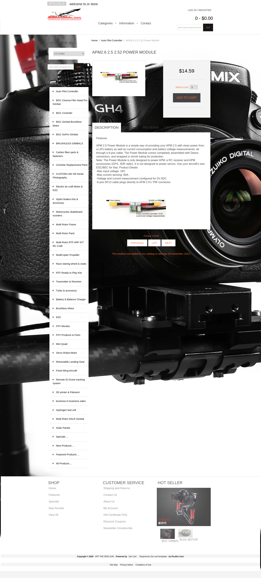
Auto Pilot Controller (111, 40)
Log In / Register (199, 10)
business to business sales (71, 403)
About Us (109, 501)
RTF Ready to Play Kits (70, 274)
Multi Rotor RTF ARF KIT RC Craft (69, 244)
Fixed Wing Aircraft (70, 371)
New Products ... (65, 445)
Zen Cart (132, 556)
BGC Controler (70, 113)
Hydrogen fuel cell (70, 410)
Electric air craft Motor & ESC (69, 188)
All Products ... (64, 463)
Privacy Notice (126, 565)
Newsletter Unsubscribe (117, 528)
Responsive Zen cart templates (153, 556)
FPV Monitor (70, 326)
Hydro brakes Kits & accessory (69, 201)
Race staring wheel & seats (71, 265)
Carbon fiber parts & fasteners (69, 154)
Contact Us (110, 494)
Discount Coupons (114, 521)
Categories (105, 23)
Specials (57, 3)
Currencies (62, 43)
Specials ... (62, 436)
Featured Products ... (67, 454)
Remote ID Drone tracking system (69, 381)
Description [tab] (107, 127)
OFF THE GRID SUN (104, 556)
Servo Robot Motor (70, 353)
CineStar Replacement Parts (72, 166)
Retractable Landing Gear (70, 363)
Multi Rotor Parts (70, 233)
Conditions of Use (143, 565)
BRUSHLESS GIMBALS (70, 145)
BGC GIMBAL (170, 540)
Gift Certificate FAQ (115, 514)
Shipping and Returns (116, 488)
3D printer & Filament (70, 394)
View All (53, 514)
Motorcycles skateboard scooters (69, 214)
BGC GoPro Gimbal (70, 134)
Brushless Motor (70, 308)
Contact (146, 23)
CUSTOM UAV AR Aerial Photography (69, 176)
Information (126, 23)
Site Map (114, 565)
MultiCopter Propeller (70, 256)
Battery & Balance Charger (71, 301)
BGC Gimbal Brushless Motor (69, 123)
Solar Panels (70, 428)
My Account (110, 508)
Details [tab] (131, 127)
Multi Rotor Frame (70, 225)
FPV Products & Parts (70, 337)
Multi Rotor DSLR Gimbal (70, 420)
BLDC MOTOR (189, 539)
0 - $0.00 (204, 18)
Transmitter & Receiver (70, 283)
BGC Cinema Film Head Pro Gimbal (70, 102)
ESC (70, 317)
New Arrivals (56, 508)
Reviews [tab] (151, 127)
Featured (54, 494)
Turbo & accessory (70, 291)
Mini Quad (70, 344)
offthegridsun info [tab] (183, 127)
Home (94, 40)
